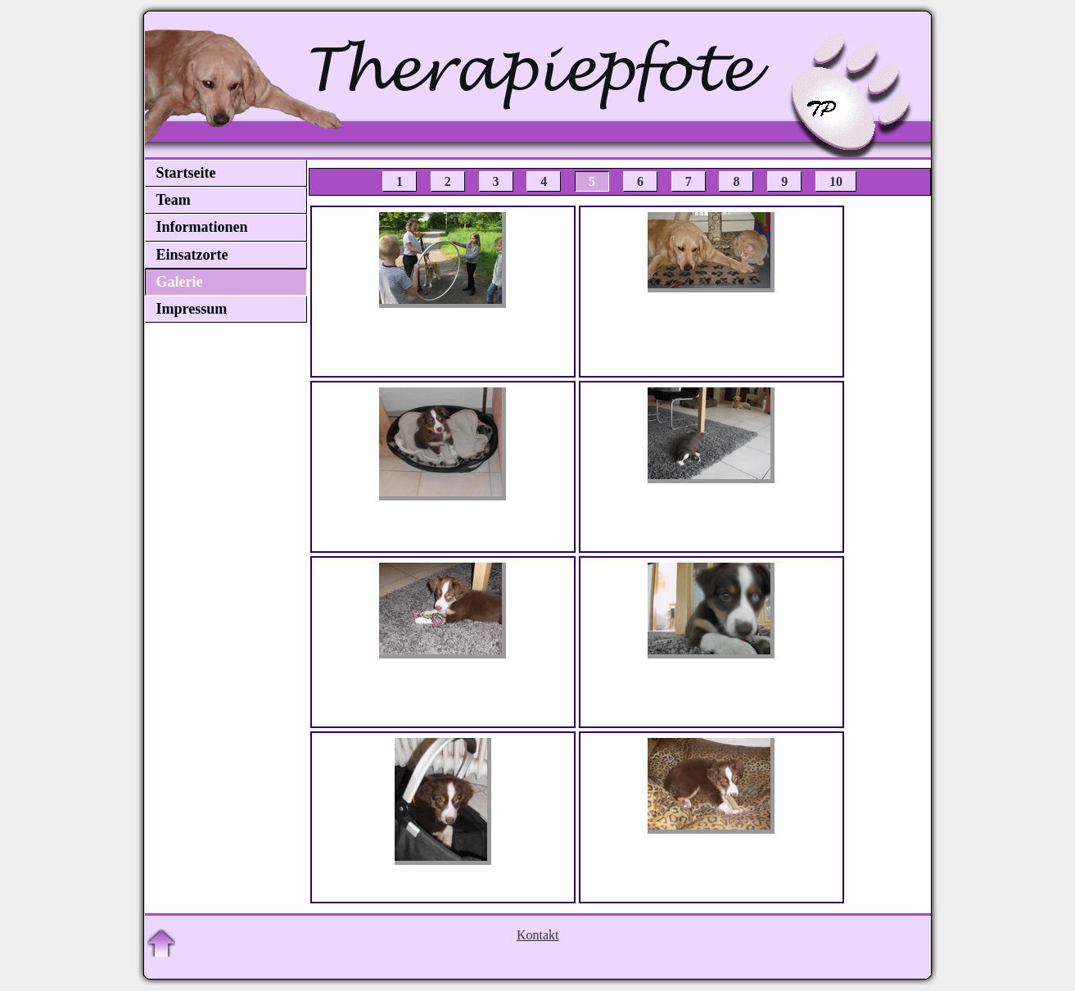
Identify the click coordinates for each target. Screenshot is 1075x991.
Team (173, 200)
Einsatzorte (192, 255)
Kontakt (538, 935)
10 (835, 181)
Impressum (192, 309)
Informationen (202, 227)
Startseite (186, 173)
